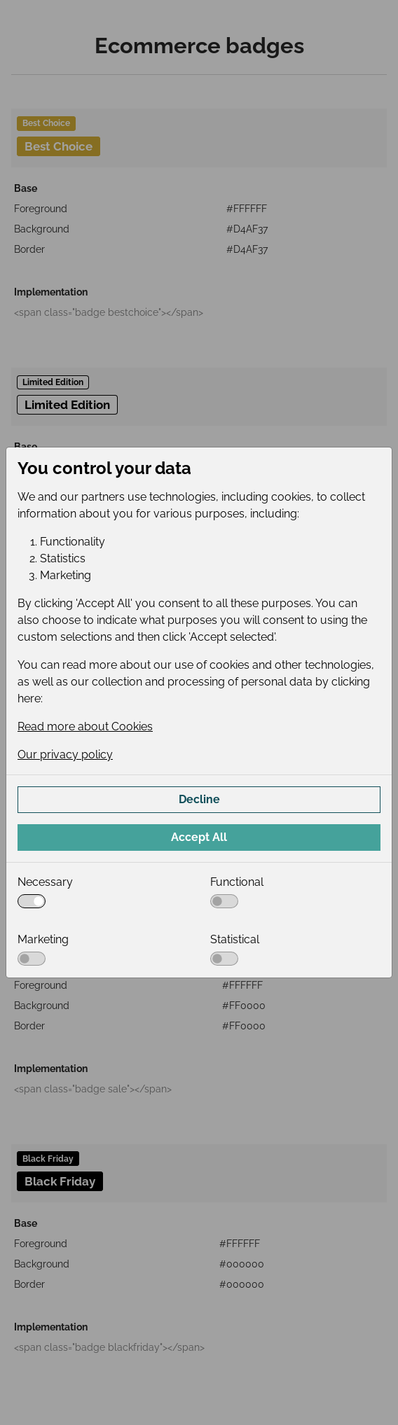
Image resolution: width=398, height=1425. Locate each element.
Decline (199, 799)
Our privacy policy (65, 754)
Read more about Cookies (85, 726)
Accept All (199, 837)
